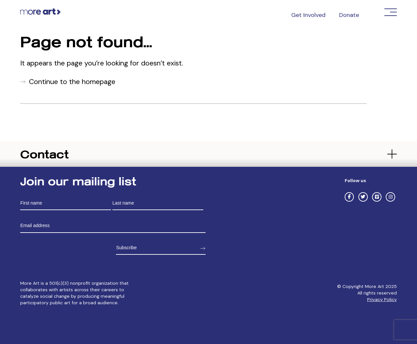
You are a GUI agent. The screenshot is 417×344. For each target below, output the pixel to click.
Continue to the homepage (72, 81)
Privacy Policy (382, 299)
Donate (349, 15)
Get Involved (308, 15)
